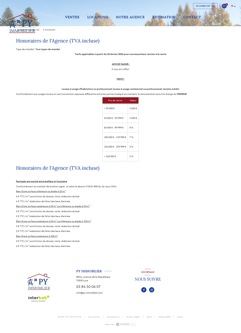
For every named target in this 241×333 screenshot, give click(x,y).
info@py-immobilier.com (89, 292)
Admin (149, 316)
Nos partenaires (113, 316)
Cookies (180, 317)
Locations (97, 17)
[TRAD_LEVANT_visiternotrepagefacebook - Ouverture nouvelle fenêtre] (143, 289)
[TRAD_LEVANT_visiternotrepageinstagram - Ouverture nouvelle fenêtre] (151, 289)
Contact (192, 17)
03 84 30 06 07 (88, 286)
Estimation (164, 17)
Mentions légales (133, 316)
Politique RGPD (165, 316)
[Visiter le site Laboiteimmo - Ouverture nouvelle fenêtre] (125, 324)
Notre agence (130, 17)
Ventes (72, 17)
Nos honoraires (94, 316)
